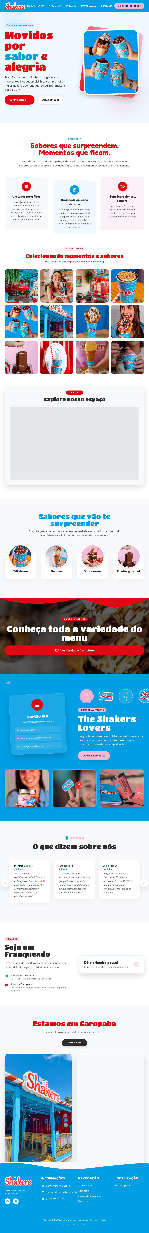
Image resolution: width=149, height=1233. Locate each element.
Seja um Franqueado (89, 1196)
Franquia (106, 6)
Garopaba (83, 1190)
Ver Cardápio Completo (74, 650)
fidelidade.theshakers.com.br (37, 721)
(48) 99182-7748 (55, 1198)
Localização (89, 6)
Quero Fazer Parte (94, 755)
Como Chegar (50, 100)
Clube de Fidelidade (129, 5)
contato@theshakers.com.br (62, 1192)
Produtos (54, 6)
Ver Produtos (19, 100)
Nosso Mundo (35, 6)
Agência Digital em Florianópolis (74, 1224)
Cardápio (71, 6)
